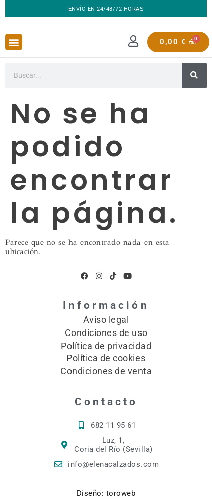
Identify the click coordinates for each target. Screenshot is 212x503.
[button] (13, 42)
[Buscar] (194, 75)
